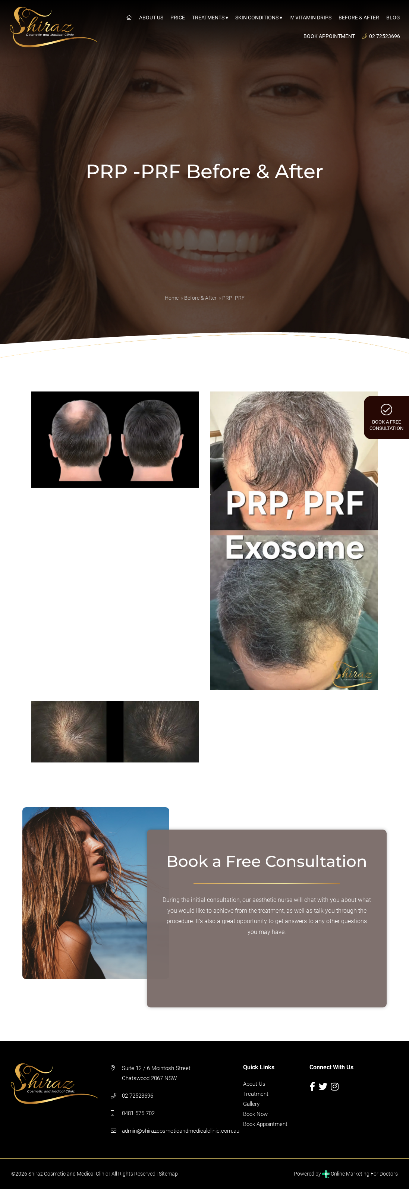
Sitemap (168, 1174)
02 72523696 (137, 1095)
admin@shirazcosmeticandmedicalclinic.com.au (180, 1130)
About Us (254, 1084)
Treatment (255, 1094)
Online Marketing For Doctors (360, 1174)
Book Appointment (265, 1124)
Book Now (255, 1114)
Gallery (251, 1104)
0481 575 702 (138, 1113)
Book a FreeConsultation (386, 417)
